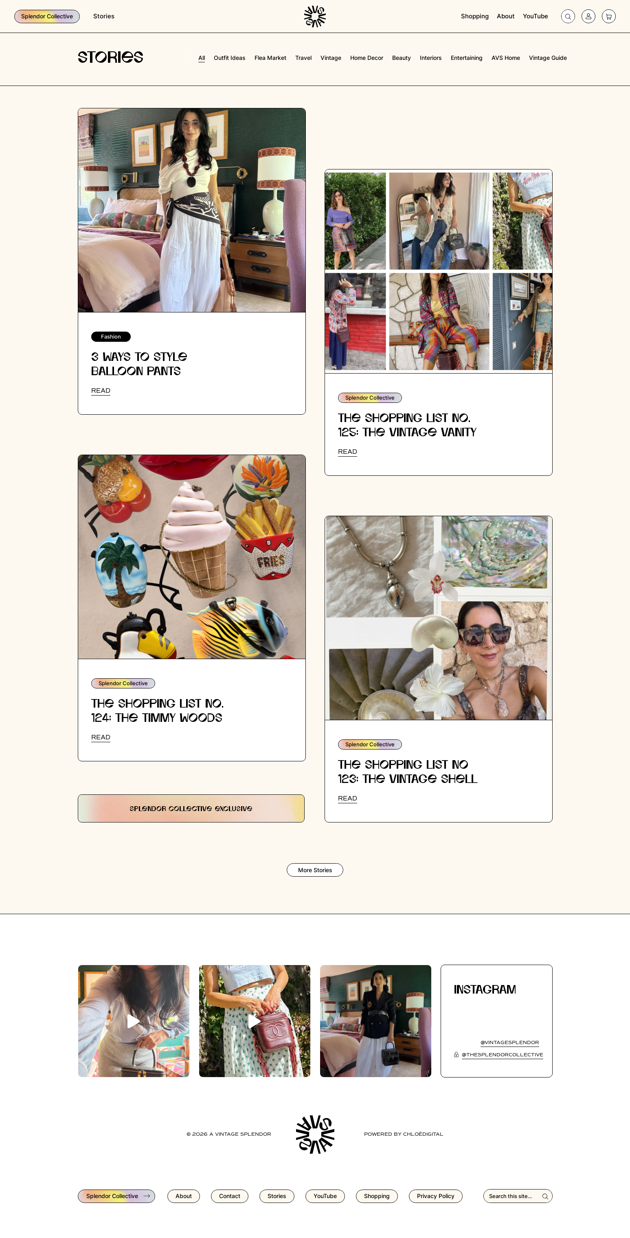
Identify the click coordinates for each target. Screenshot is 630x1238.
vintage (330, 57)
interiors (431, 57)
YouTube (535, 16)
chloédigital (423, 1134)
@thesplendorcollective (502, 1055)
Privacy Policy (435, 1195)
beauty (401, 57)
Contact (229, 1195)
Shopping (475, 16)
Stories (103, 16)
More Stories (315, 869)
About (506, 16)
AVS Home (506, 57)
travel (303, 57)
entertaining (467, 57)
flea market (270, 57)
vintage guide (548, 57)
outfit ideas (230, 57)
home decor (366, 57)
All (201, 57)
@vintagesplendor (510, 1042)
